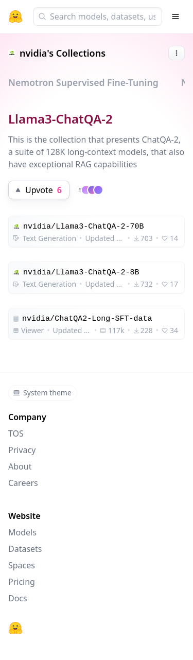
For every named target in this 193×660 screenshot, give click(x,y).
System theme (42, 392)
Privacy (22, 450)
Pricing (21, 581)
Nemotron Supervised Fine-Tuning (83, 82)
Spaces (21, 565)
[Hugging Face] (15, 628)
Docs (17, 598)
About (19, 466)
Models (22, 532)
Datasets (25, 548)
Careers (23, 483)
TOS (16, 433)
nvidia (33, 53)
